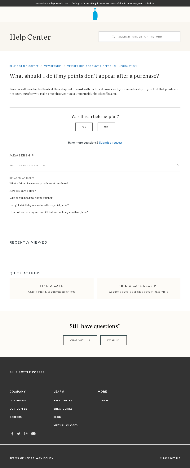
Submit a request (110, 143)
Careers (16, 417)
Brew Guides (63, 408)
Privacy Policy (42, 458)
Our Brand (18, 400)
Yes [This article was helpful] (84, 126)
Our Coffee (18, 408)
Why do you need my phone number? (32, 198)
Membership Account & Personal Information (102, 66)
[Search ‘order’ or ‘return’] (139, 36)
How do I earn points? (23, 190)
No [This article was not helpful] (106, 126)
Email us (113, 340)
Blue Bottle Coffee (24, 66)
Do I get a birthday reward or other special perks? (39, 205)
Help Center (30, 36)
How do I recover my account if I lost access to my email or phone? (49, 212)
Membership (22, 155)
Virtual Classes (66, 425)
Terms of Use (20, 458)
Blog (57, 417)
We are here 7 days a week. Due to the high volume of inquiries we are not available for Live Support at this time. (95, 3)
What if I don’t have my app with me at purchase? (39, 183)
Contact (104, 400)
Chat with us (80, 340)
